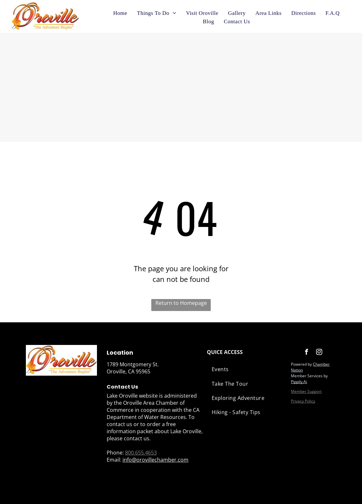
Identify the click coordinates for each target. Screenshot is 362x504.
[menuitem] (120, 13)
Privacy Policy (303, 401)
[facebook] (306, 353)
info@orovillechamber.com (155, 459)
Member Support (306, 391)
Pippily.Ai (299, 381)
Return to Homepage (181, 302)
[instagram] (319, 353)
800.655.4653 (141, 452)
